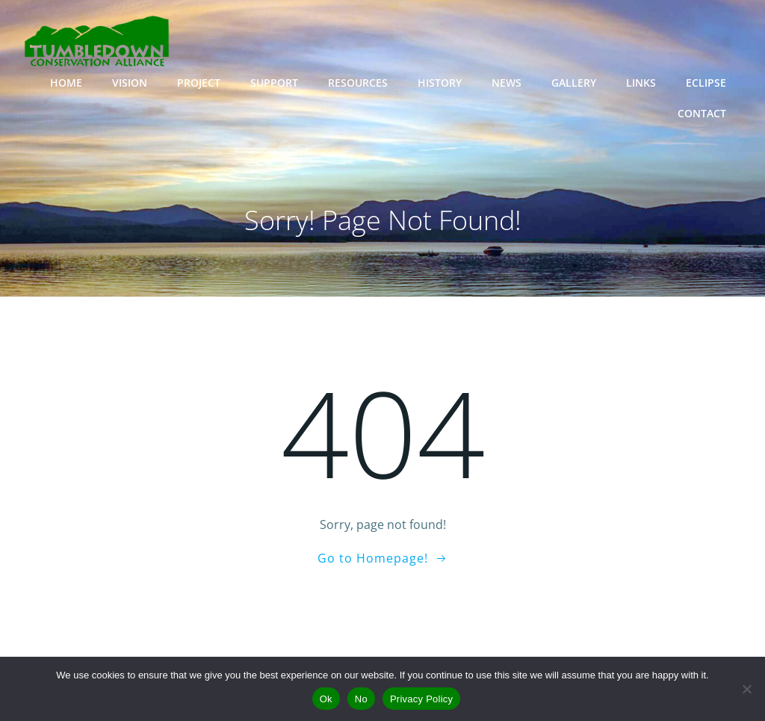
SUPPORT (274, 82)
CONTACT (702, 113)
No (361, 699)
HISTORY (440, 82)
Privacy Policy (421, 699)
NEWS (506, 82)
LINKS (641, 82)
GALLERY (573, 82)
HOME (66, 82)
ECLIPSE (706, 82)
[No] (746, 688)
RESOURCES (358, 82)
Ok (326, 699)
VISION (129, 82)
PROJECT (198, 82)
